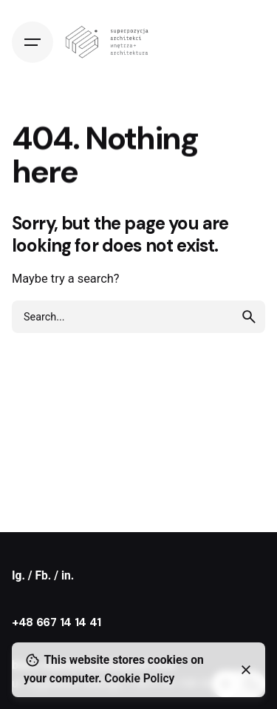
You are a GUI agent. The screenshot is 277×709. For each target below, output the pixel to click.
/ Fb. (41, 575)
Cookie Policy (139, 678)
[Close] (246, 670)
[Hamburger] (32, 42)
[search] (249, 316)
